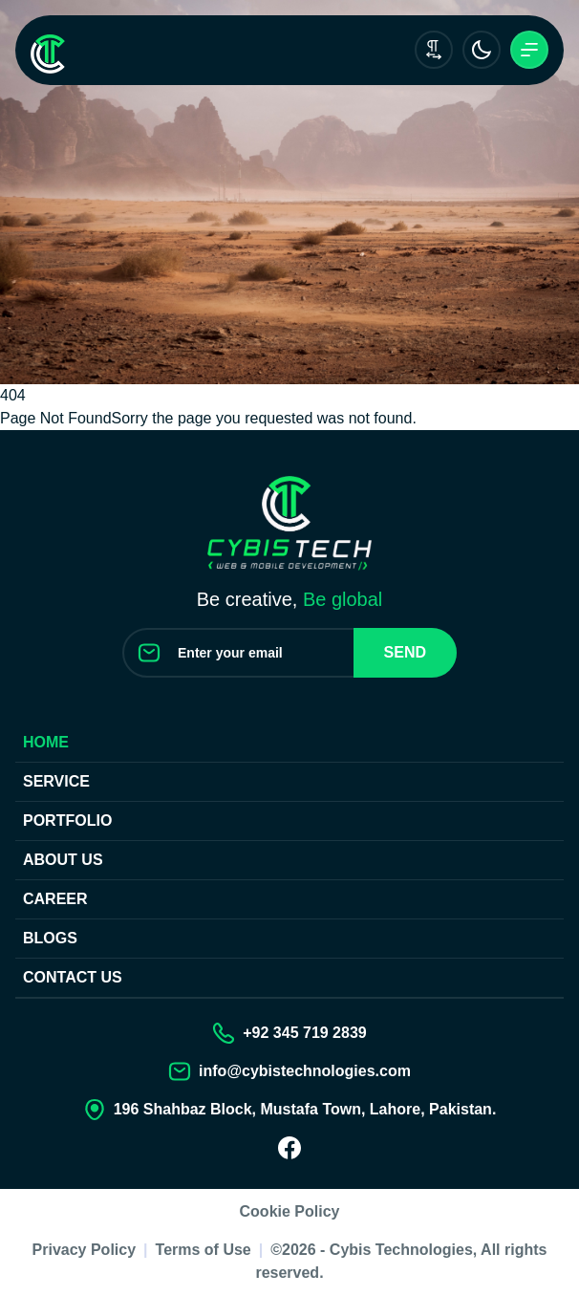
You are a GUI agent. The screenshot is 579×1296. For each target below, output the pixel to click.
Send (405, 652)
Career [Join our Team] (55, 899)
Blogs (50, 938)
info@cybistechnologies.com (305, 1071)
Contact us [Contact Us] (72, 977)
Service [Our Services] (56, 781)
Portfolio (67, 820)
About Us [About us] (63, 860)
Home (46, 742)
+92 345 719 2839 (304, 1033)
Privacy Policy (84, 1250)
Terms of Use (203, 1250)
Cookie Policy (290, 1211)
